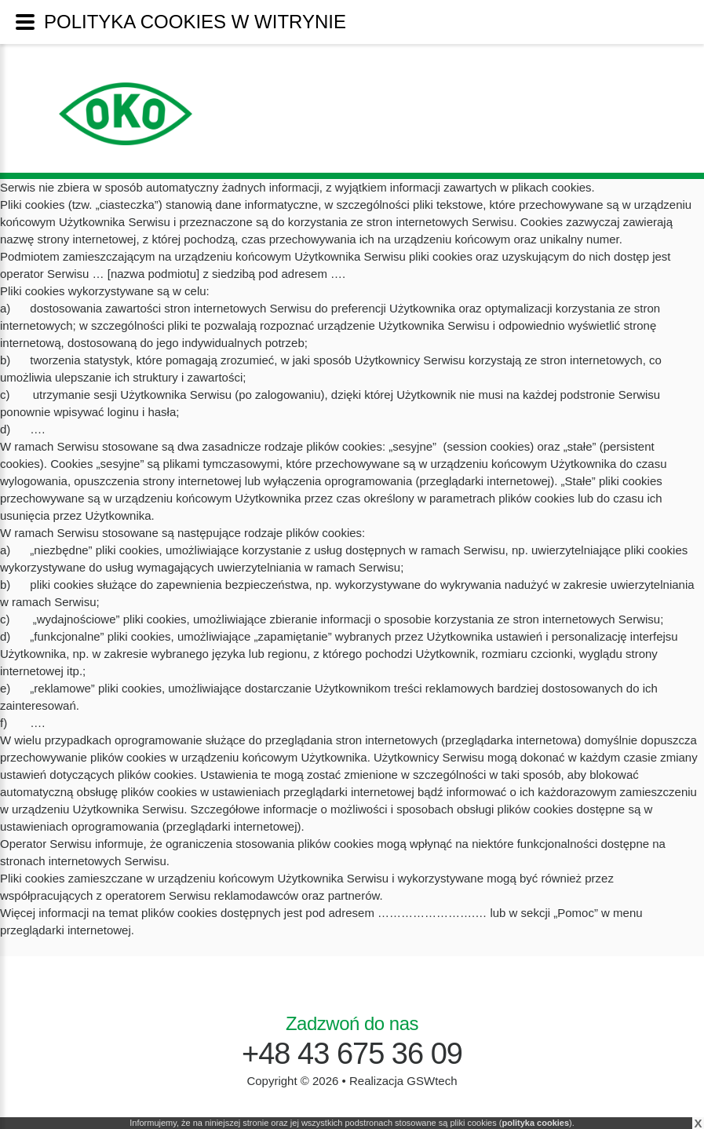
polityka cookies (535, 1122)
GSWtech (432, 1080)
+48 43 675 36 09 (352, 1053)
